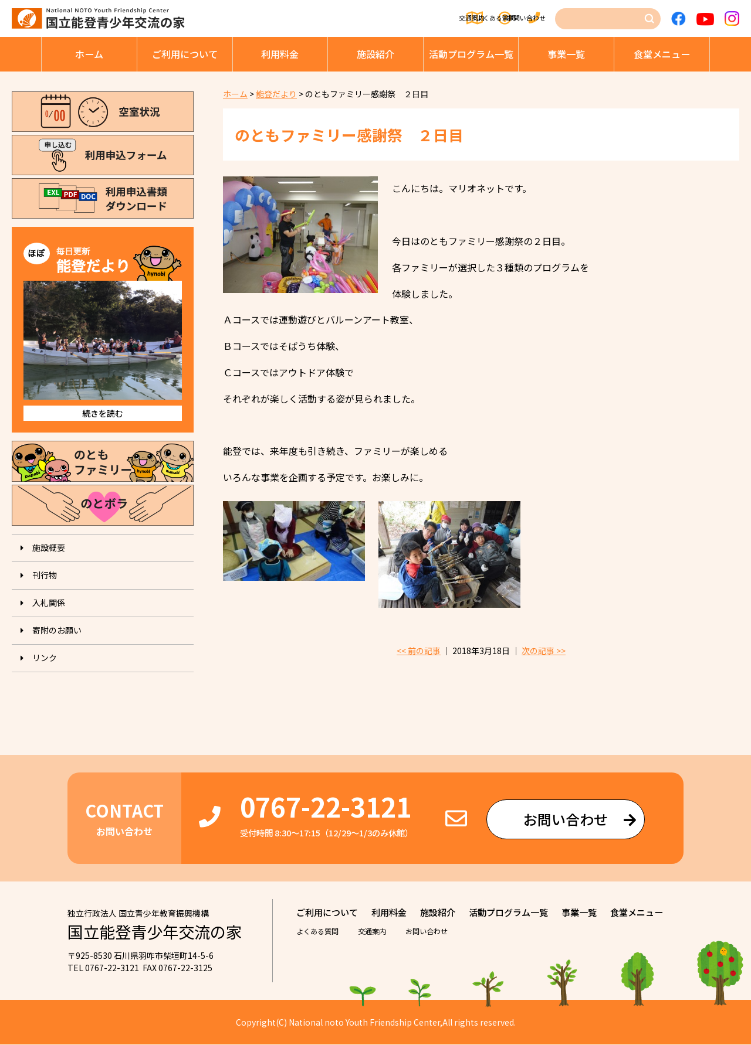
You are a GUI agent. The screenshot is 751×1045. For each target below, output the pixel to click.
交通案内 (370, 19)
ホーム (89, 54)
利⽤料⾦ (280, 54)
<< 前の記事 (419, 651)
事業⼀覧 (566, 54)
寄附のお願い (57, 630)
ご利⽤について (185, 54)
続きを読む (102, 413)
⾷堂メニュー (662, 54)
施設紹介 (375, 54)
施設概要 (48, 547)
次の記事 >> (544, 651)
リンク (44, 657)
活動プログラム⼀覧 (471, 54)
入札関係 (48, 602)
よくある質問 (442, 19)
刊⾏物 (44, 575)
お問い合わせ (522, 19)
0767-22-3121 (325, 807)
